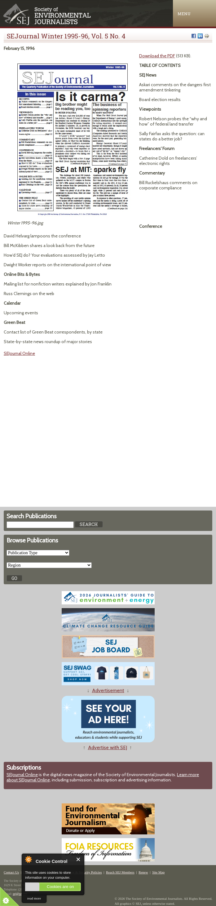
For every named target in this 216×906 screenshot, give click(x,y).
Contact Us (11, 872)
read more (34, 898)
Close (79, 859)
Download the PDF (157, 56)
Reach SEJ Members (120, 872)
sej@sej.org (20, 893)
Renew (143, 872)
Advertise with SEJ (107, 747)
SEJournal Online (19, 353)
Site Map (158, 872)
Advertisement (108, 690)
